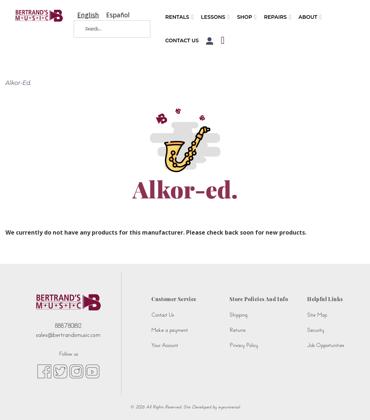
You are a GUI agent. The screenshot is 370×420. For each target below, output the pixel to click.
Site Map (317, 315)
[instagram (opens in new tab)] (76, 370)
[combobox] (88, 15)
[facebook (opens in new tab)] (44, 370)
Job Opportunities (325, 345)
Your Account (164, 345)
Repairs (277, 17)
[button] (210, 41)
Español (118, 15)
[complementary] (353, 403)
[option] (118, 15)
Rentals (179, 17)
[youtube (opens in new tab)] (92, 370)
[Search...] (107, 29)
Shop (247, 17)
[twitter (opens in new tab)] (60, 370)
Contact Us (182, 40)
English (88, 15)
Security (315, 330)
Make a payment (169, 330)
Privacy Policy (243, 345)
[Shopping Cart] (220, 41)
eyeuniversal (229, 407)
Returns (237, 330)
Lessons (215, 17)
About (310, 17)
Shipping (238, 315)
